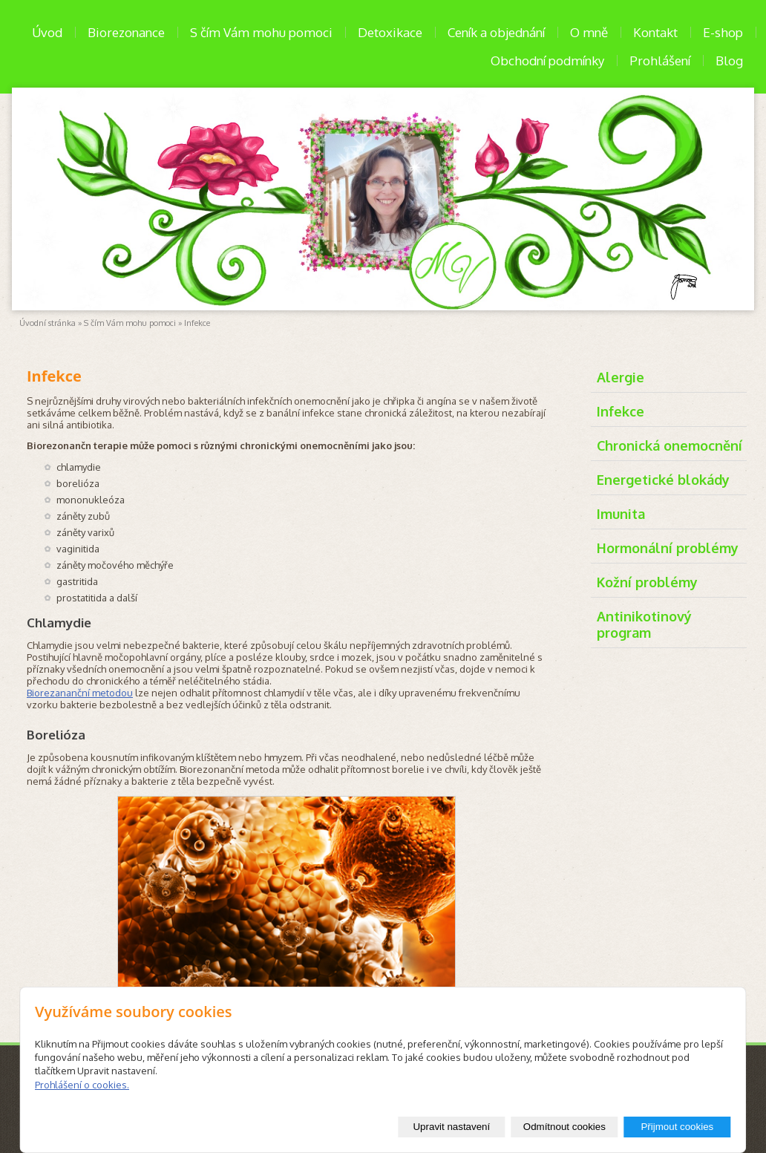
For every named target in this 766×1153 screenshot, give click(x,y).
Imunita (621, 514)
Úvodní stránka (47, 323)
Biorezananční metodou (80, 693)
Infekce (620, 411)
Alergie (620, 377)
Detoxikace (390, 32)
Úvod (47, 32)
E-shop (723, 32)
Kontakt (655, 32)
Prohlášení (659, 60)
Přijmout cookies (677, 1126)
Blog (729, 60)
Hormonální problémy (668, 548)
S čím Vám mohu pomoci (261, 32)
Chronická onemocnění (669, 445)
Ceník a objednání (496, 32)
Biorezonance (126, 32)
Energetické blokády (663, 479)
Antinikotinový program (644, 624)
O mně (589, 32)
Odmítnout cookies (564, 1126)
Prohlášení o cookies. (82, 1085)
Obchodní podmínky (547, 60)
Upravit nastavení (451, 1126)
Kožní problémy (647, 582)
